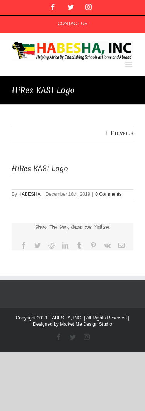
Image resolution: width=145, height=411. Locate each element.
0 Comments (108, 194)
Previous (122, 133)
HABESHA (29, 194)
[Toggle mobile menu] (129, 64)
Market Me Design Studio (86, 324)
